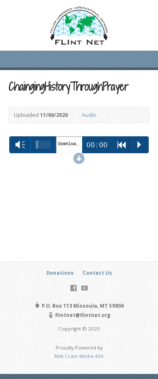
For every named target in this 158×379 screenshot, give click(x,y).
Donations (60, 273)
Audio (89, 115)
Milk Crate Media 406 (79, 356)
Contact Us (97, 273)
